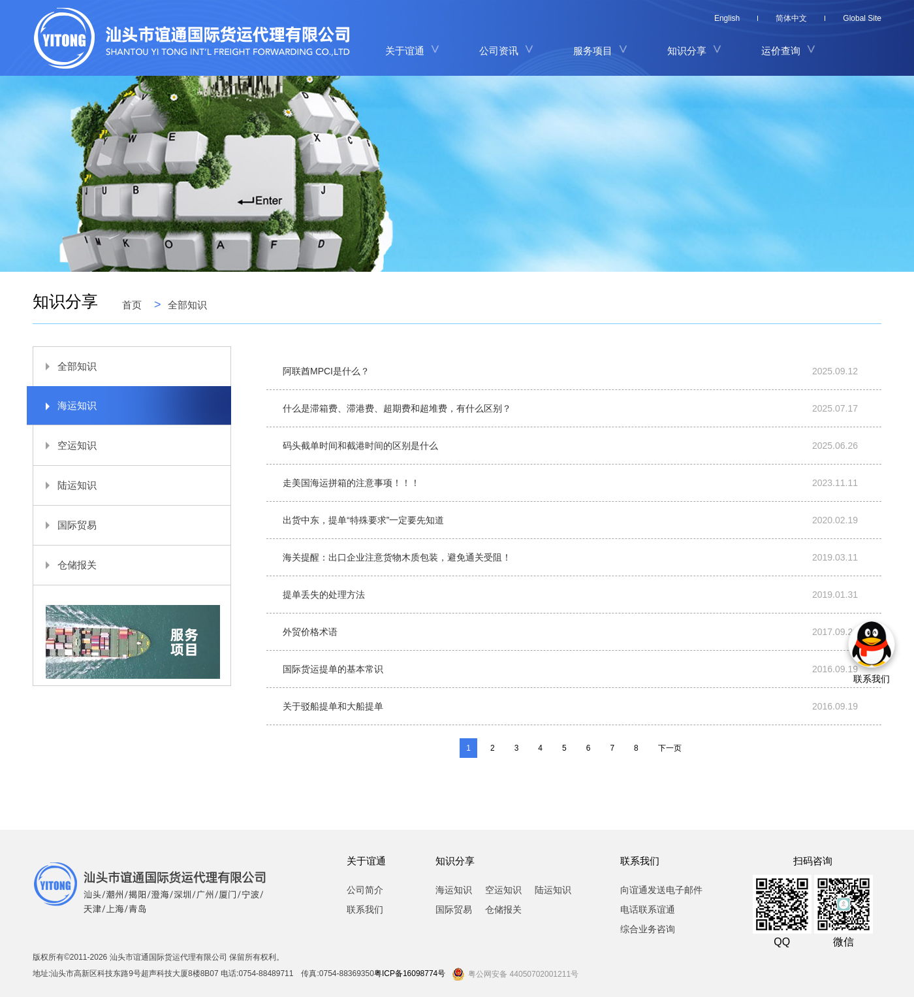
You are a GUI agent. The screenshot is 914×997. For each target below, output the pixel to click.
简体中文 (791, 18)
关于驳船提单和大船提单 (333, 706)
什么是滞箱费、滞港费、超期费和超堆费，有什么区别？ (397, 408)
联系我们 (365, 909)
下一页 (670, 748)
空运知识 (65, 445)
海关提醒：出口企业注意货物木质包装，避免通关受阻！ (397, 557)
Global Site (862, 18)
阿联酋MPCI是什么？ (326, 371)
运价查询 (780, 50)
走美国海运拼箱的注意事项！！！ (351, 483)
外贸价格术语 (310, 632)
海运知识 (65, 405)
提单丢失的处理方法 (324, 594)
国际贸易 (65, 525)
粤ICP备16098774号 (409, 973)
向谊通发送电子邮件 (661, 889)
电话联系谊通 (647, 909)
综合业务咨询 (647, 929)
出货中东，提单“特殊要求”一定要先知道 (363, 520)
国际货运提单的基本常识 (333, 669)
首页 (132, 304)
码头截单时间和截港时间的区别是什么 (360, 445)
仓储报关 (65, 564)
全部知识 (187, 304)
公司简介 (365, 889)
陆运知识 (65, 485)
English (727, 18)
